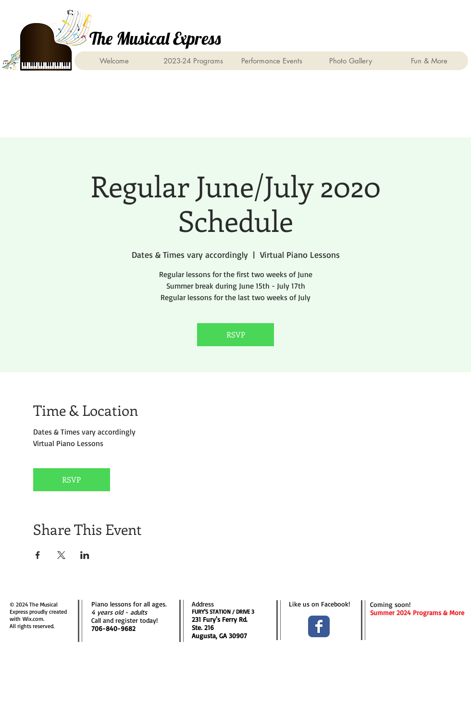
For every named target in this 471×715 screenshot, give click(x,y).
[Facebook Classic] (319, 626)
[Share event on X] (61, 555)
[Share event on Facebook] (37, 555)
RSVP (235, 334)
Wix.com (33, 618)
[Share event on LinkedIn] (84, 555)
